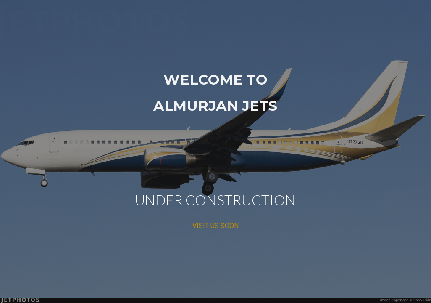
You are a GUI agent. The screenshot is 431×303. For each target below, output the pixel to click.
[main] (215, 151)
